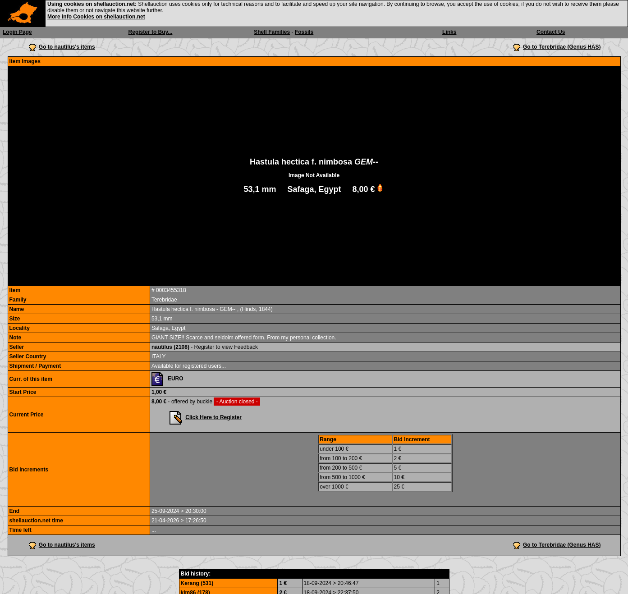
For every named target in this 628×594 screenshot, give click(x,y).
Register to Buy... (150, 32)
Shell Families (272, 32)
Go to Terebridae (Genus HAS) (561, 47)
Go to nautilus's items (67, 47)
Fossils (304, 32)
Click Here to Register (213, 417)
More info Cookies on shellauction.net (96, 17)
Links (449, 32)
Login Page (17, 32)
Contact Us (550, 32)
